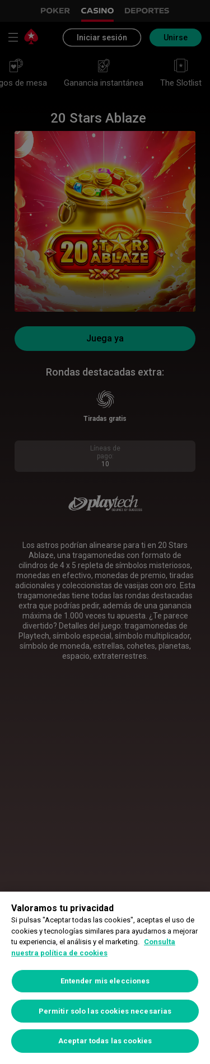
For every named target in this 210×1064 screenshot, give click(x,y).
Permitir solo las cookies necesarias (105, 1011)
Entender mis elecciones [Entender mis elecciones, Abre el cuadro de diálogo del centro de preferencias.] (105, 981)
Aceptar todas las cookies (105, 1041)
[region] (105, 978)
